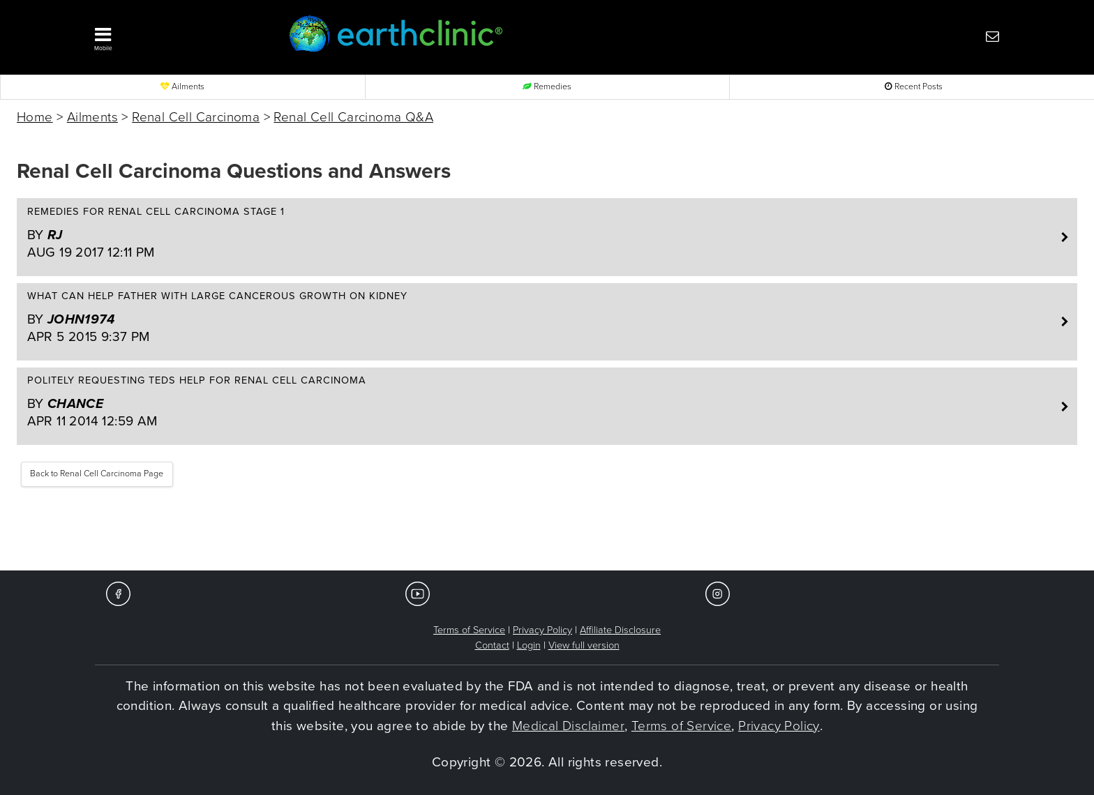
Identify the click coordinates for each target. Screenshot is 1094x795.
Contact (492, 645)
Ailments (182, 87)
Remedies (547, 87)
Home (35, 117)
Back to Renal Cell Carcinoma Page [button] (96, 474)
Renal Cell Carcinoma (196, 117)
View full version (584, 645)
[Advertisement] (547, 528)
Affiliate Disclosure (620, 630)
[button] (170, 35)
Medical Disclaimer (568, 726)
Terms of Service (469, 630)
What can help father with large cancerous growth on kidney (539, 318)
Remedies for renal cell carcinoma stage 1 (539, 234)
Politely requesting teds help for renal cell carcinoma (539, 402)
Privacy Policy (542, 630)
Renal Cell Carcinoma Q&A (353, 117)
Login (529, 645)
